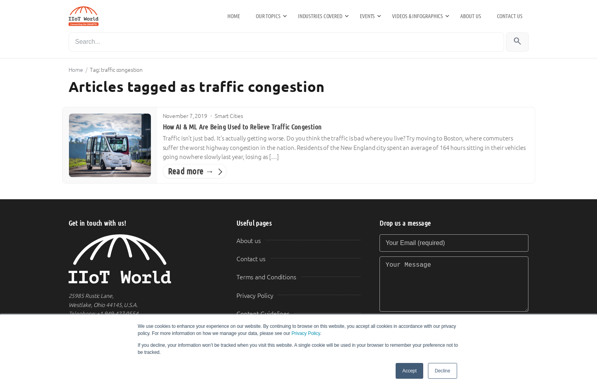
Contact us (510, 16)
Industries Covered (320, 16)
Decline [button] (442, 371)
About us (470, 16)
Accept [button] (409, 371)
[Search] (286, 42)
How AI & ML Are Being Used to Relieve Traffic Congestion (242, 127)
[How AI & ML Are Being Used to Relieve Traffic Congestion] (110, 145)
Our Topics (268, 16)
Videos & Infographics (417, 16)
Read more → (191, 171)
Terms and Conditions (266, 277)
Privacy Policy (306, 333)
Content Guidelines (263, 314)
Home (233, 16)
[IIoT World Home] (143, 259)
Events (367, 16)
